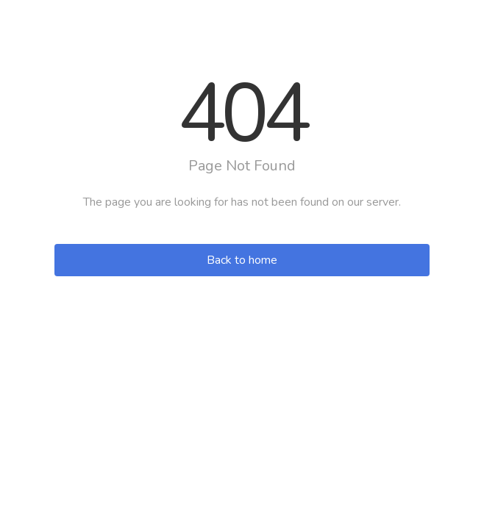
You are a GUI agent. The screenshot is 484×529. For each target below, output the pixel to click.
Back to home (242, 260)
